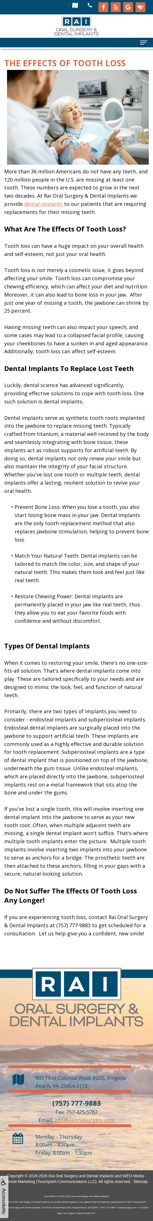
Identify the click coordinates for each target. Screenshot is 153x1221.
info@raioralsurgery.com (84, 1120)
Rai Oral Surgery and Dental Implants (81, 1176)
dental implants (43, 203)
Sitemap (140, 1181)
